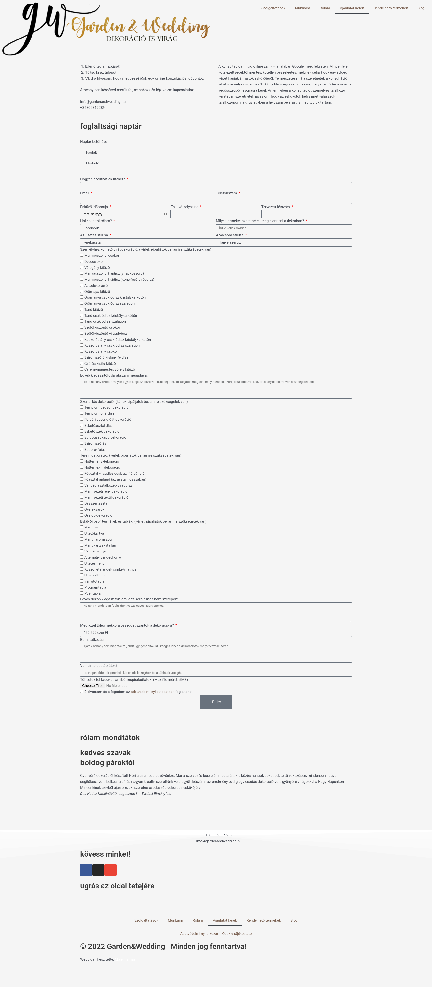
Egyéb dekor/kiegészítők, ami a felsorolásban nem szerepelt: (129, 599)
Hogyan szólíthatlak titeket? (103, 179)
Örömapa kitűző (97, 291)
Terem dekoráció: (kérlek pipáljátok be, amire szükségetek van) (130, 455)
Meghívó (91, 527)
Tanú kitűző (93, 310)
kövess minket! (106, 854)
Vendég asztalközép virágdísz (108, 485)
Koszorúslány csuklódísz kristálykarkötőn (117, 339)
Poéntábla (92, 593)
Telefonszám (227, 193)
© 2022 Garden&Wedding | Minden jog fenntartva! (166, 946)
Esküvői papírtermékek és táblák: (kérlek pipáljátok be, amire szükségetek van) (143, 521)
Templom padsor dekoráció (106, 407)
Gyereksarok (94, 509)
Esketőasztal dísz (98, 425)
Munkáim (302, 8)
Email (85, 193)
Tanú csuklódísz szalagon (105, 321)
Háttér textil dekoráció (102, 468)
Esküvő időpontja (94, 207)
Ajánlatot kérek (352, 8)
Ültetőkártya (94, 533)
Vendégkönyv (95, 551)
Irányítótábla (94, 581)
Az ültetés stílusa (94, 235)
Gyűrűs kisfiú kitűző (100, 363)
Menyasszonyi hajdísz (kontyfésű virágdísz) (119, 280)
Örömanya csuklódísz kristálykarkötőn (115, 297)
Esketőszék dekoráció (102, 431)
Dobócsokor (94, 262)
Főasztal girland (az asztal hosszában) (115, 479)
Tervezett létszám (276, 207)
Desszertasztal (96, 503)
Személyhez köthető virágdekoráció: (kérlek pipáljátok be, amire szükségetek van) (145, 250)
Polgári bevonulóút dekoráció (107, 420)
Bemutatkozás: (92, 640)
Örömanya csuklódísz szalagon (109, 304)
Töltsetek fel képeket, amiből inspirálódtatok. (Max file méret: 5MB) (134, 680)
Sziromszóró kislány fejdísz (106, 358)
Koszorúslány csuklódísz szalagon (112, 345)
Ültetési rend (94, 563)
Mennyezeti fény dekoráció (106, 492)
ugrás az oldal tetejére (118, 886)
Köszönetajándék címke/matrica (110, 569)
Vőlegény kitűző (97, 267)
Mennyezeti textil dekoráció (106, 497)
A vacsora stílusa (230, 235)
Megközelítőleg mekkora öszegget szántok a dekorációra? (127, 625)
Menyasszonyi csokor (101, 256)
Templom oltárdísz (99, 414)
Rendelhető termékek (391, 8)
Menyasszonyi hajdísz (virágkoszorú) (114, 274)
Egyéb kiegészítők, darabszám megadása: (114, 375)
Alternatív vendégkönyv (103, 557)
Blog (421, 8)
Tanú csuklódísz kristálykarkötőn (110, 315)
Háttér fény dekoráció (101, 461)
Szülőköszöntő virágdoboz (105, 334)
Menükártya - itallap (100, 545)
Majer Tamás (125, 959)
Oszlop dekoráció (98, 515)
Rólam (325, 8)
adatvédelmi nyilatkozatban (153, 692)
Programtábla (95, 587)
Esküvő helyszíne (185, 207)
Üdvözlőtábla (94, 575)
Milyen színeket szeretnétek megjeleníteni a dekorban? (260, 221)
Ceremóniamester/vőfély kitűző (109, 369)
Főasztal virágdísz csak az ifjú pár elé (114, 473)
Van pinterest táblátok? (98, 666)
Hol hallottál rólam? (96, 221)
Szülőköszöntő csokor (102, 328)
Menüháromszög (98, 539)
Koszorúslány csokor (101, 352)
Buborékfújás (95, 449)
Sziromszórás (95, 444)
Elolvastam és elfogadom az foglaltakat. (139, 692)
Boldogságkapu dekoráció (105, 437)
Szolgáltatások (273, 8)
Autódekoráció (96, 286)
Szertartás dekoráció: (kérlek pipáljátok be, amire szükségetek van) (134, 401)
